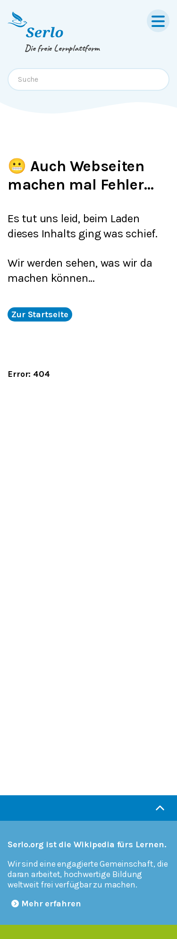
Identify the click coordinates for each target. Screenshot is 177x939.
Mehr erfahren (46, 903)
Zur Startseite (39, 314)
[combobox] (88, 79)
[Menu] (158, 20)
